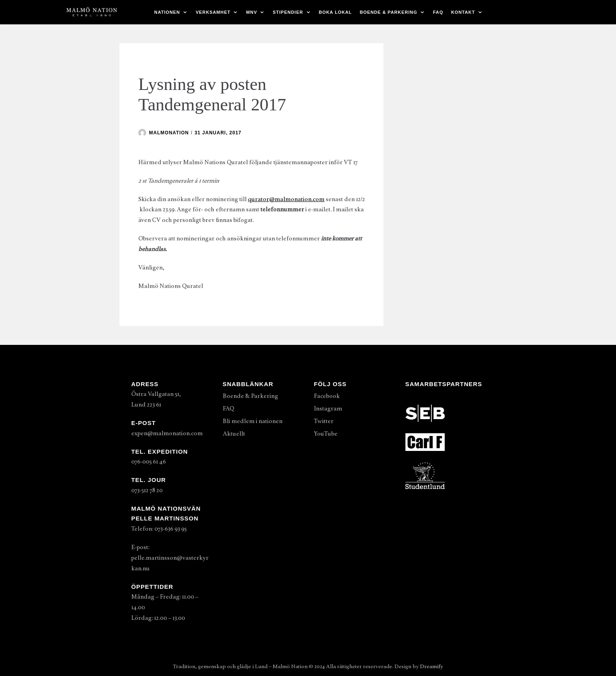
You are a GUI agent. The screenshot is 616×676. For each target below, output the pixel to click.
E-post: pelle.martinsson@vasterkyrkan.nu (170, 558)
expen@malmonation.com (167, 433)
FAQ (438, 12)
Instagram (328, 408)
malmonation (169, 133)
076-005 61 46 (148, 461)
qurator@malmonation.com (286, 199)
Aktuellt (234, 433)
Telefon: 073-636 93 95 (159, 528)
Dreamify (431, 666)
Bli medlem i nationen (252, 421)
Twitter (324, 421)
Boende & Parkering (250, 395)
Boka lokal (335, 12)
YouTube (325, 433)
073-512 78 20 (147, 490)
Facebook (327, 395)
